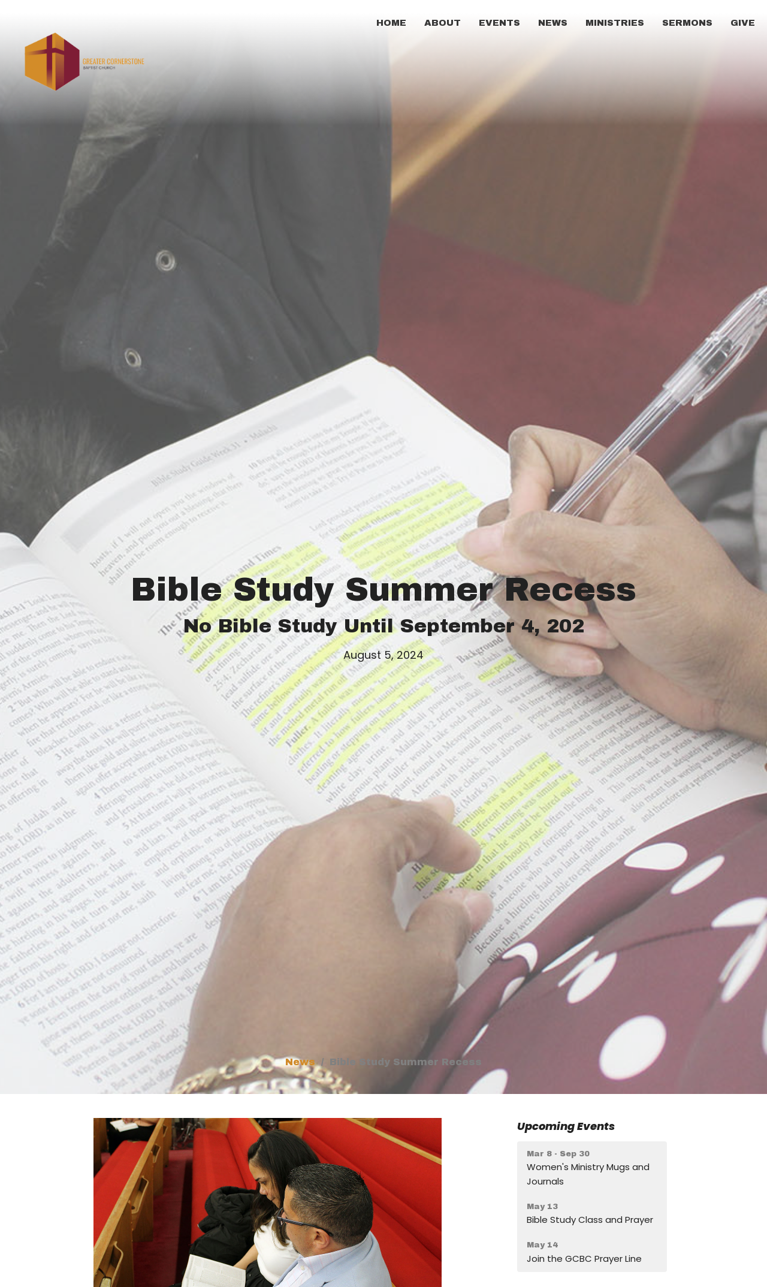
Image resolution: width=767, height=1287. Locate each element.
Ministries (614, 23)
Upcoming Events (566, 1126)
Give (742, 23)
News (552, 23)
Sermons (687, 23)
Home (391, 23)
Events (499, 23)
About (442, 23)
